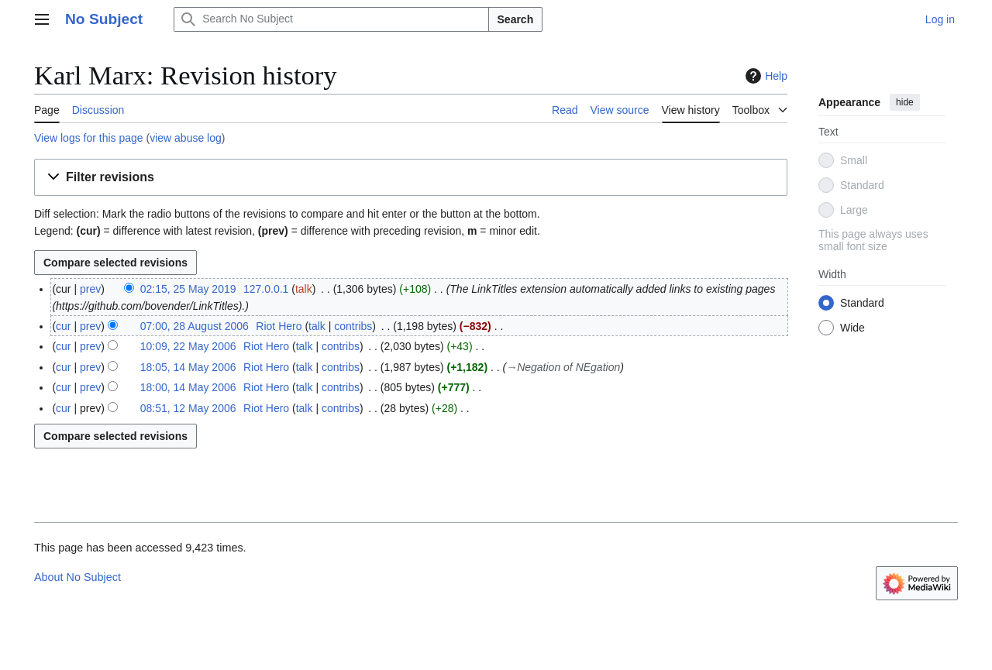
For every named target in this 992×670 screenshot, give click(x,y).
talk (303, 289)
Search (516, 19)
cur (63, 326)
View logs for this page (88, 138)
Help (764, 76)
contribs (353, 326)
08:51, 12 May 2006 (188, 408)
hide (905, 102)
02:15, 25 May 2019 (188, 289)
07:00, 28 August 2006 (194, 326)
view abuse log (186, 138)
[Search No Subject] (331, 19)
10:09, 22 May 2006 (188, 346)
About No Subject (77, 577)
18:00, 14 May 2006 (188, 387)
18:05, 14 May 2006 (188, 367)
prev (90, 289)
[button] (410, 178)
